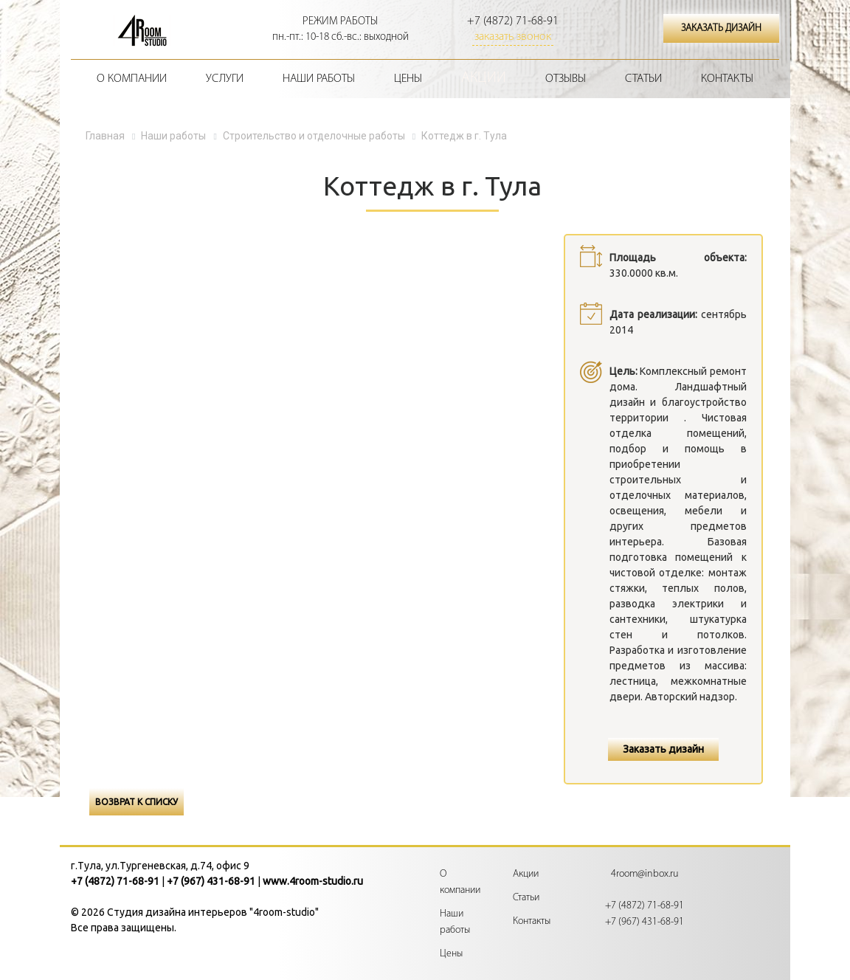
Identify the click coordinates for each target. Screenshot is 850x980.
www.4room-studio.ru (313, 881)
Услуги (224, 79)
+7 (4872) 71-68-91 (513, 21)
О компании (132, 79)
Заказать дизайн (663, 749)
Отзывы (565, 79)
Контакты (727, 79)
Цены (408, 79)
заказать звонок (512, 37)
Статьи (643, 79)
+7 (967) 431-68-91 (211, 881)
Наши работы (319, 79)
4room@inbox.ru (644, 874)
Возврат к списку (136, 802)
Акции (483, 78)
